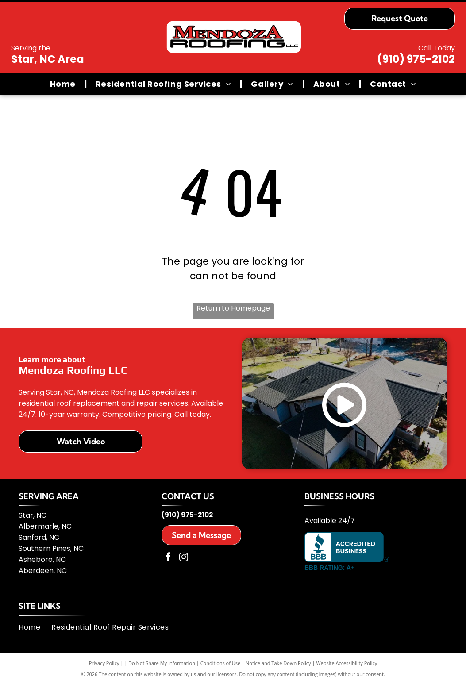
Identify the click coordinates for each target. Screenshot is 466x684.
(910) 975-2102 (416, 59)
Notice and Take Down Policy (278, 663)
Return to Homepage (233, 308)
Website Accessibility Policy (346, 663)
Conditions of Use (220, 663)
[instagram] (183, 558)
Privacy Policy (104, 663)
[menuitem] (64, 83)
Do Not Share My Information (161, 663)
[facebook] (168, 558)
